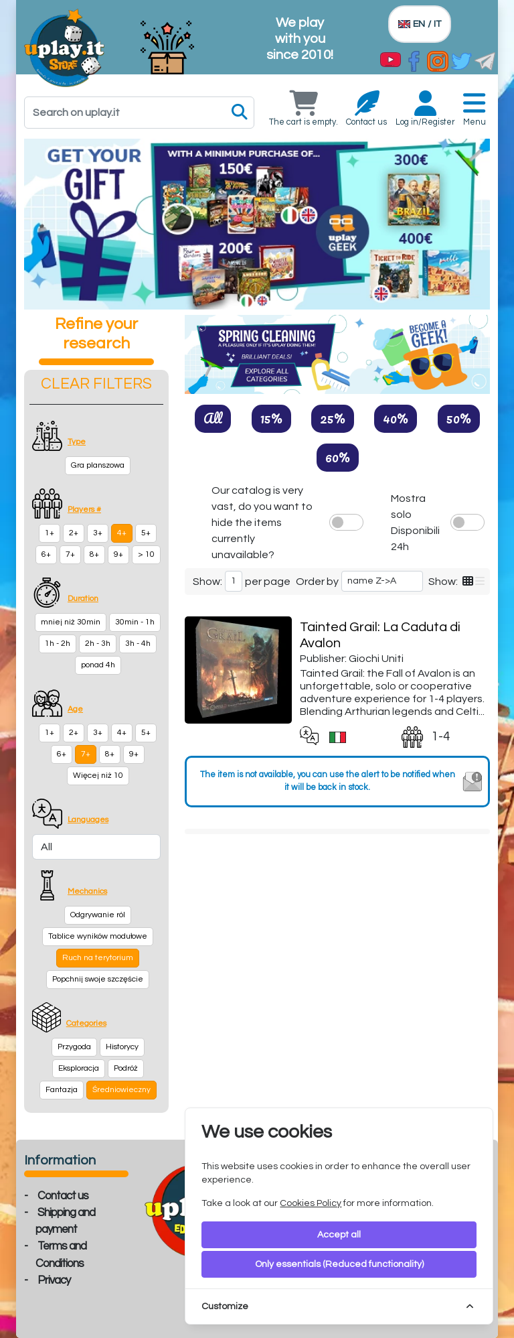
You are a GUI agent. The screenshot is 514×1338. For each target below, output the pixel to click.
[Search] (139, 112)
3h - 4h (138, 643)
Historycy (122, 1047)
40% (395, 418)
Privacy (53, 1280)
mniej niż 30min (70, 622)
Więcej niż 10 (98, 775)
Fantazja (62, 1089)
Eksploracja (78, 1068)
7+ (70, 554)
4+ (121, 533)
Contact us (62, 1196)
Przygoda (74, 1047)
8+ (94, 554)
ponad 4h (98, 665)
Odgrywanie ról (97, 915)
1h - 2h (57, 643)
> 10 (146, 554)
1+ (49, 533)
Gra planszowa (97, 465)
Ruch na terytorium (97, 957)
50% (458, 418)
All (212, 418)
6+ (46, 554)
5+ (146, 533)
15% (271, 418)
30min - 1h (135, 622)
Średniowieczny (121, 1089)
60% (337, 457)
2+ (73, 533)
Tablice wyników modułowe (97, 936)
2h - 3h (97, 643)
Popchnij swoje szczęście (97, 979)
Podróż (126, 1068)
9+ (118, 554)
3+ (97, 533)
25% (332, 418)
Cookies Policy (310, 1203)
